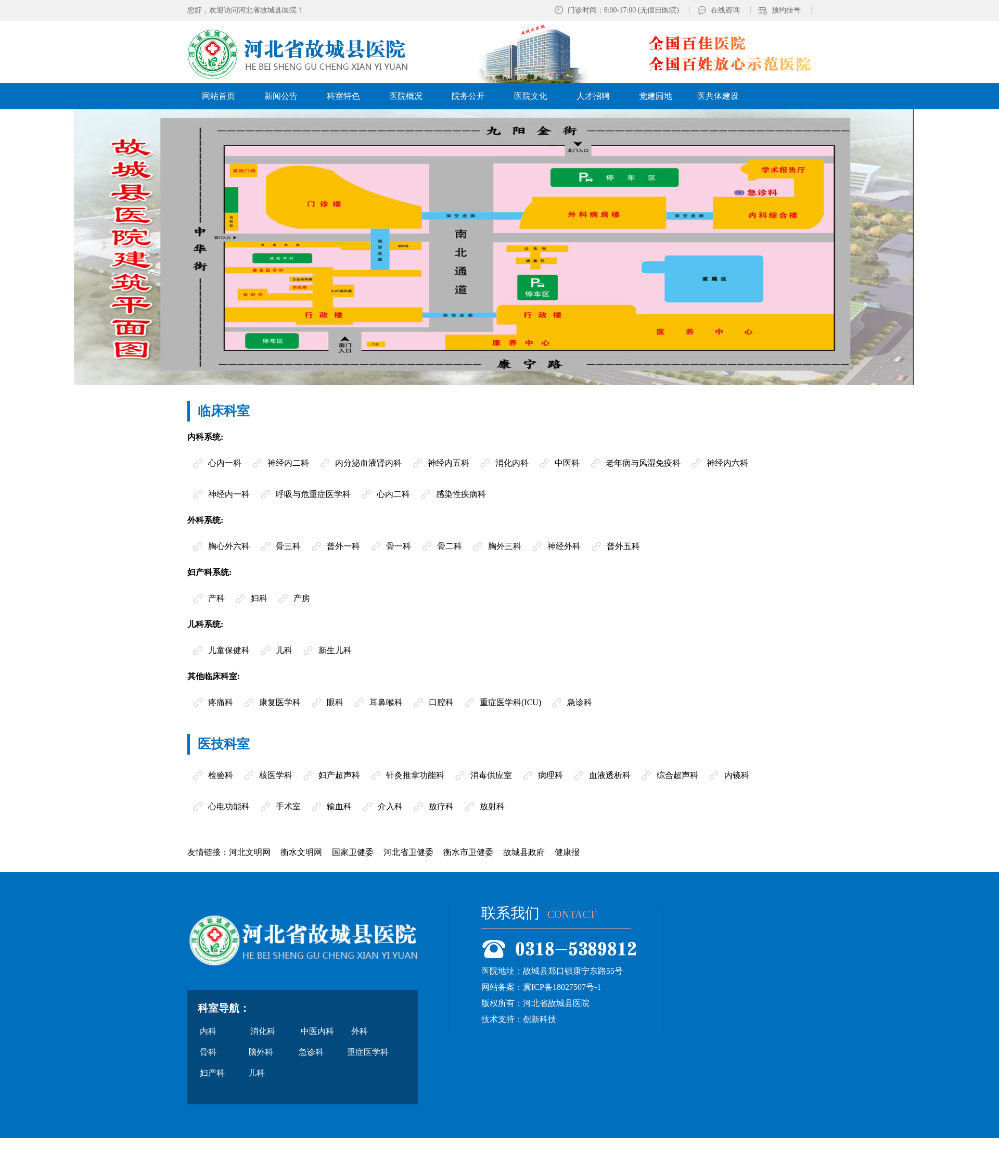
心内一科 (224, 462)
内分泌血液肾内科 (368, 462)
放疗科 (441, 806)
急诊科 (579, 702)
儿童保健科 (229, 650)
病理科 (550, 775)
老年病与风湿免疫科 (643, 462)
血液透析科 (610, 775)
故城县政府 (524, 852)
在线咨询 (725, 10)
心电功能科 (229, 806)
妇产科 (212, 1072)
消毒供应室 (491, 775)
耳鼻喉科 (386, 702)
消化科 (262, 1031)
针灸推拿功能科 (415, 775)
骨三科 (288, 546)
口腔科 (441, 702)
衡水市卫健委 (468, 852)
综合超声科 (677, 775)
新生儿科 (335, 650)
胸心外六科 (229, 546)
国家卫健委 (353, 852)
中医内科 (317, 1031)
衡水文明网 (301, 852)
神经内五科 (448, 462)
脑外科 (260, 1052)
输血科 (339, 806)
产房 (301, 598)
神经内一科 (229, 494)
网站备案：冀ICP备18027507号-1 (541, 987)
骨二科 (449, 546)
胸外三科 (504, 546)
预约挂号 (786, 10)
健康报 (567, 852)
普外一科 (343, 546)
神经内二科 (288, 462)
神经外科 (564, 546)
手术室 (288, 806)
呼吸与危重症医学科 (313, 494)
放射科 (492, 806)
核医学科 (275, 775)
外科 (359, 1031)
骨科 (208, 1052)
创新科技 (539, 1019)
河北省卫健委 (408, 852)
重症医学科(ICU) (510, 702)
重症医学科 (368, 1052)
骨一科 (398, 546)
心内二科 (393, 494)
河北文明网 (250, 852)
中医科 (567, 462)
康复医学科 (280, 702)
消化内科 (512, 462)
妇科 (259, 598)
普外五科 (623, 546)
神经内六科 (727, 462)
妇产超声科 (339, 775)
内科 (208, 1031)
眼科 (335, 702)
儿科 (284, 650)
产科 (216, 598)
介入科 (390, 806)
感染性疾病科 (461, 494)
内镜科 (736, 775)
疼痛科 (220, 702)
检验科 (220, 775)
